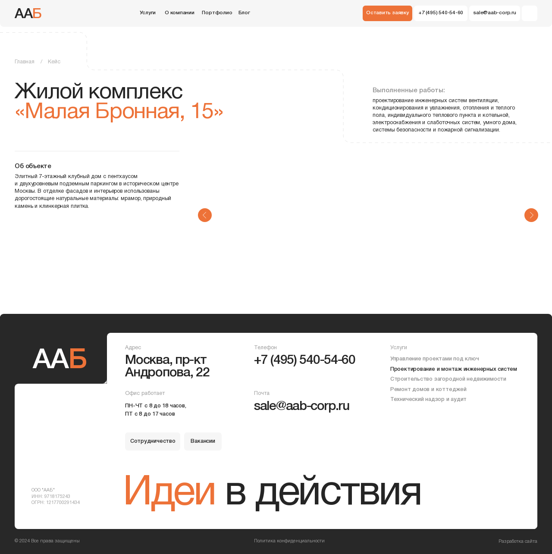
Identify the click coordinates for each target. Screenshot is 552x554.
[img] (529, 13)
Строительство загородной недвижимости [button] (448, 379)
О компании (179, 13)
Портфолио (217, 13)
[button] (387, 13)
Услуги (148, 13)
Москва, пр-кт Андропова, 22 (167, 367)
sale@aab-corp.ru (301, 407)
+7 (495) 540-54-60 (304, 360)
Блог (244, 13)
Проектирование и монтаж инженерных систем (453, 369)
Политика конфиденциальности (289, 541)
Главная (24, 62)
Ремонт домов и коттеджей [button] (428, 389)
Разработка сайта (518, 541)
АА (28, 14)
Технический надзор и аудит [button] (428, 399)
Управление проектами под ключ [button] (434, 359)
